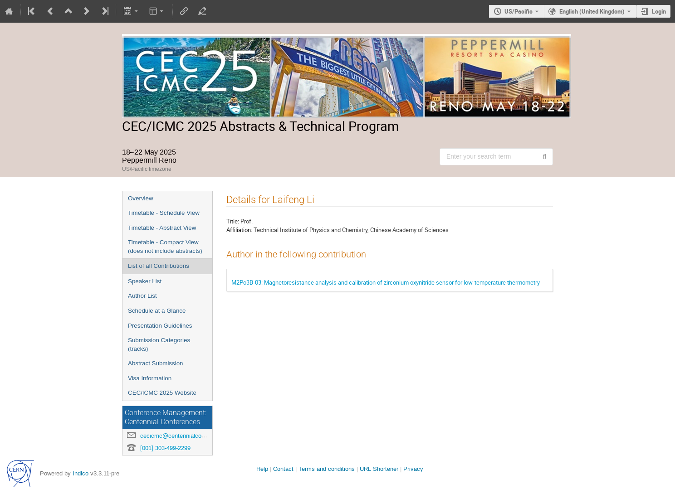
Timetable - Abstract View (162, 227)
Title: (232, 221)
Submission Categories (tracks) (159, 344)
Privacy (413, 469)
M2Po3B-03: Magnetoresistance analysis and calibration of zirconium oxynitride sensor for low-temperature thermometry (385, 282)
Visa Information (149, 378)
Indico (80, 473)
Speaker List (144, 281)
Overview (140, 198)
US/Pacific (518, 11)
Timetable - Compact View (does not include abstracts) (165, 246)
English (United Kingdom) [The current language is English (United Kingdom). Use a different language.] (592, 11)
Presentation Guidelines (160, 325)
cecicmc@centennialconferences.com (190, 436)
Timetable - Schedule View (164, 212)
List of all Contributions (158, 265)
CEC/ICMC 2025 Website (162, 392)
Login (659, 11)
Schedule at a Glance (157, 310)
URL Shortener (379, 469)
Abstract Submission (155, 363)
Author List (142, 295)
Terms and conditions (326, 469)
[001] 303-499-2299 (165, 448)
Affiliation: (239, 230)
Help (262, 469)
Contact (283, 469)
